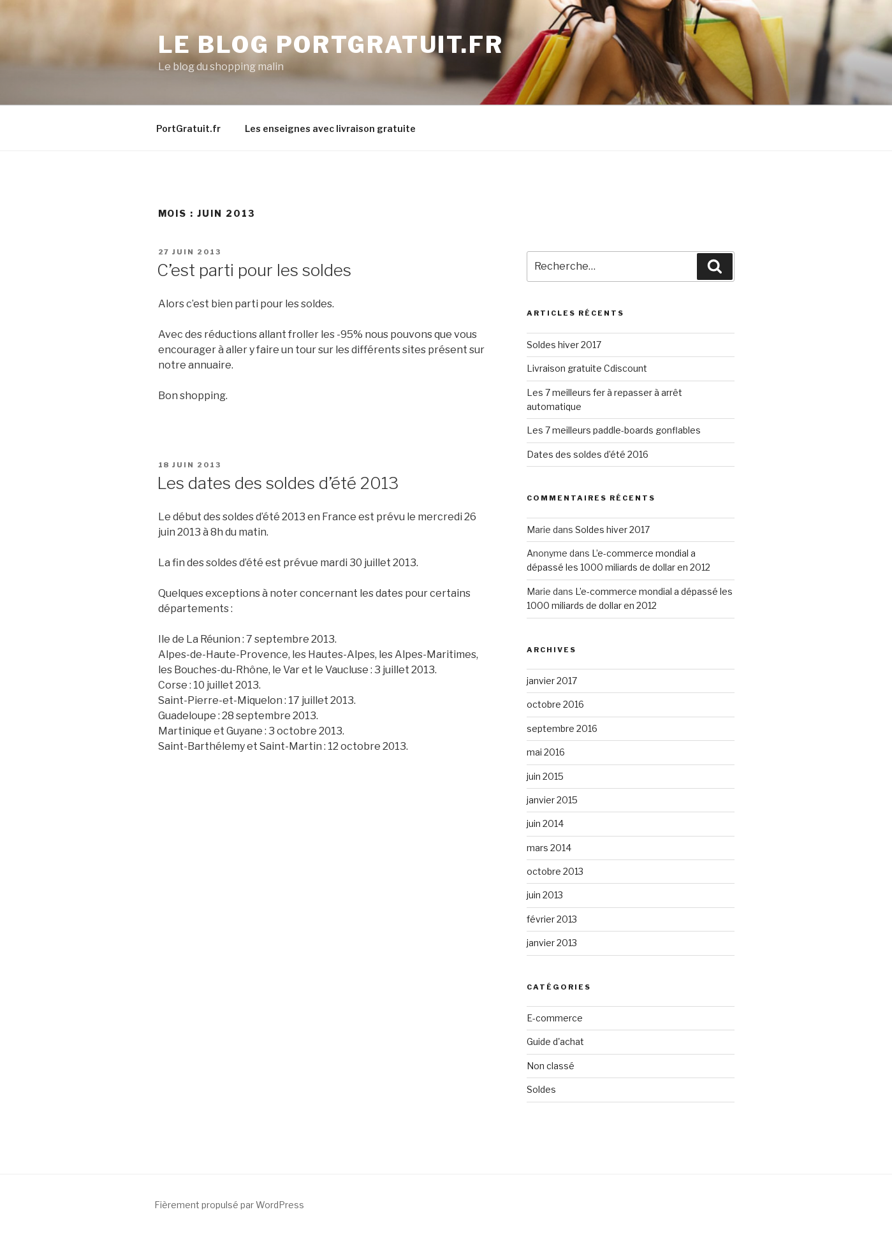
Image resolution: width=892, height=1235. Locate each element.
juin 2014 (545, 823)
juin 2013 (545, 894)
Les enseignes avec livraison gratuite (330, 128)
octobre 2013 (555, 871)
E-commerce (555, 1017)
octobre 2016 (555, 704)
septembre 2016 (562, 728)
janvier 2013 (552, 942)
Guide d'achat (555, 1041)
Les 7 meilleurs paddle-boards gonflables (614, 430)
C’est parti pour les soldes (254, 270)
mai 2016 (546, 752)
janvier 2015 (552, 799)
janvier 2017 (552, 680)
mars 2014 (549, 847)
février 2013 (552, 919)
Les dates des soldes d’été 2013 (277, 483)
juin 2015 (545, 776)
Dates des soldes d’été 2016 (587, 454)
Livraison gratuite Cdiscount (587, 368)
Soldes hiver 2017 (564, 344)
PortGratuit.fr (188, 128)
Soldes (541, 1089)
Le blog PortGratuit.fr (331, 45)
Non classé (550, 1065)
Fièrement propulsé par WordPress (229, 1204)
